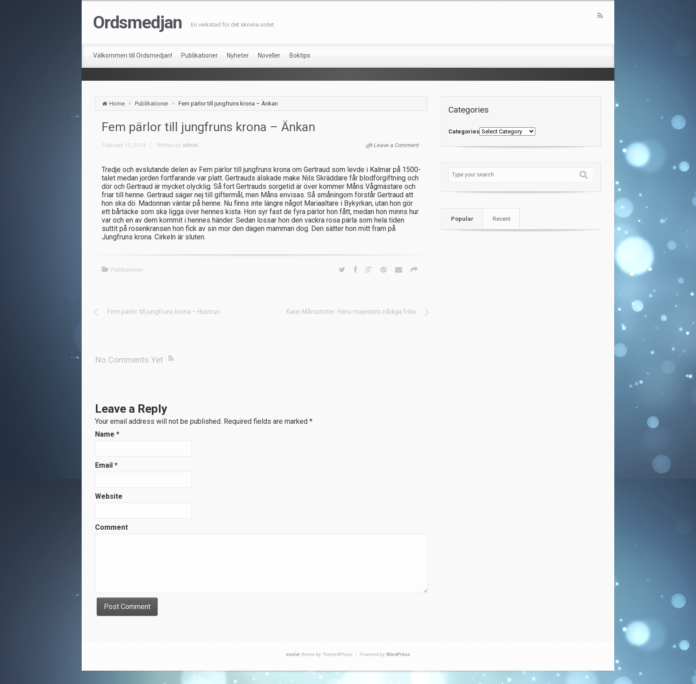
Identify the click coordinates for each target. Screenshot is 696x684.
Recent (501, 218)
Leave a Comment (396, 145)
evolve (293, 654)
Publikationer (151, 103)
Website (109, 496)
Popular (462, 218)
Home (117, 103)
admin (190, 145)
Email (106, 465)
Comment (111, 527)
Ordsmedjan (137, 22)
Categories (463, 131)
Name (107, 434)
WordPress (398, 654)
